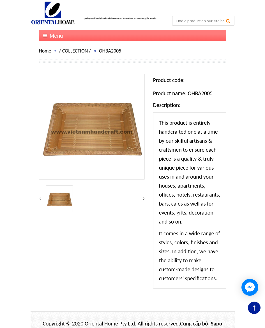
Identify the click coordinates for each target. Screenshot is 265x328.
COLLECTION (75, 51)
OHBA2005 (110, 51)
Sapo (216, 323)
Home (45, 51)
